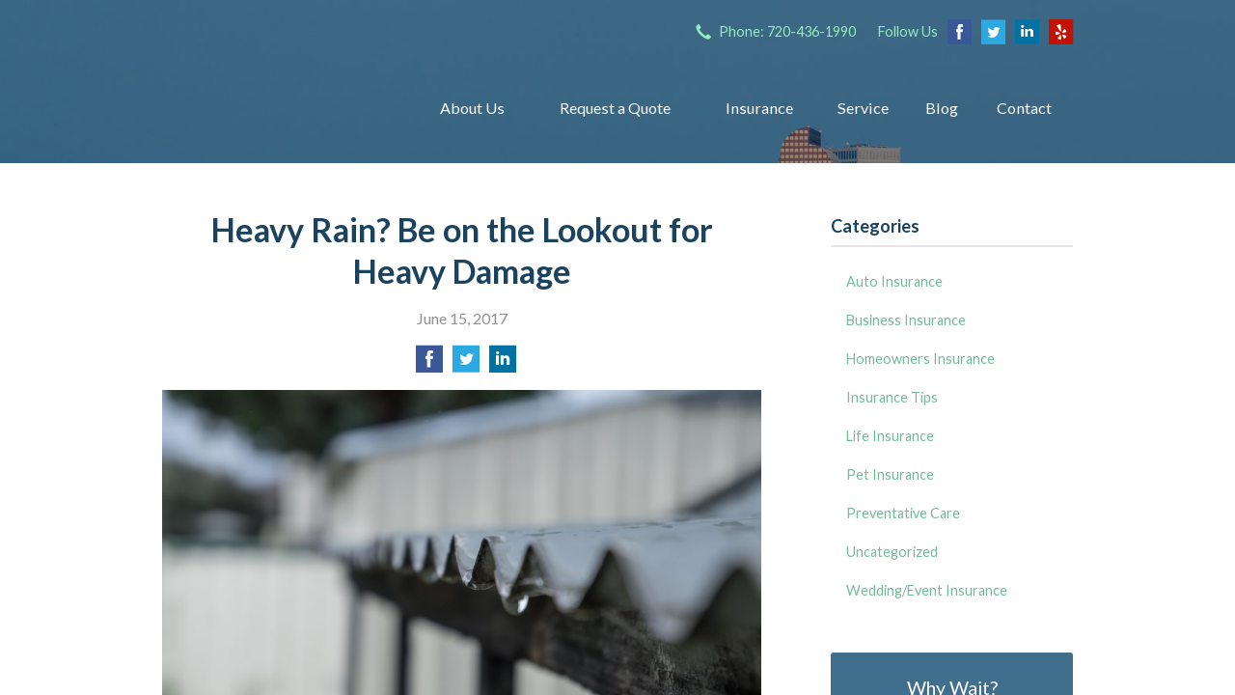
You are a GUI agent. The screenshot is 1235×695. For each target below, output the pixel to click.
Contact (1024, 107)
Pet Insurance (890, 474)
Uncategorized (892, 551)
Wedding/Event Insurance (926, 590)
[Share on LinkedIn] (502, 364)
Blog (941, 107)
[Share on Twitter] (466, 364)
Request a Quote (615, 107)
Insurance (759, 107)
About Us (472, 107)
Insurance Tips (892, 397)
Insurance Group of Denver (275, 108)
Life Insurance (890, 436)
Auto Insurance (894, 281)
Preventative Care (903, 513)
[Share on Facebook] (429, 364)
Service (863, 107)
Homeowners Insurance (920, 358)
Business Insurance (906, 320)
